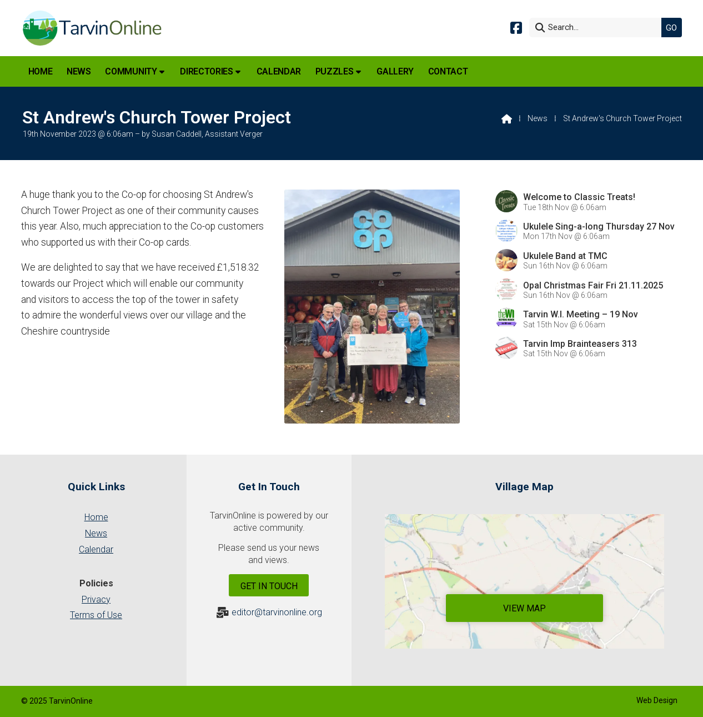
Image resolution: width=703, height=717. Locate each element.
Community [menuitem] (131, 71)
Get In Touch (269, 586)
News (538, 118)
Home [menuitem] (40, 71)
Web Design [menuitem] (656, 700)
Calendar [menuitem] (279, 71)
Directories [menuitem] (206, 71)
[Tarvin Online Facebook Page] (516, 27)
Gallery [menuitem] (395, 71)
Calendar (96, 549)
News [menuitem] (79, 71)
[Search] (598, 27)
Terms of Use (96, 615)
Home (96, 517)
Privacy (96, 599)
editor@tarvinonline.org (277, 612)
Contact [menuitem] (448, 71)
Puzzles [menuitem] (334, 71)
